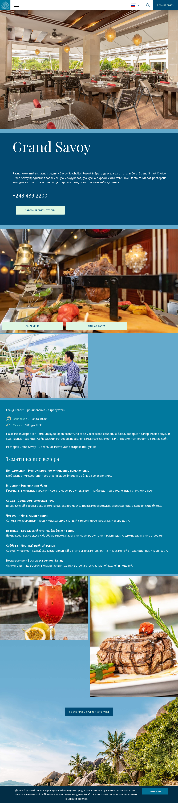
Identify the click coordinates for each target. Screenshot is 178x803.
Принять (155, 791)
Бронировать (165, 5)
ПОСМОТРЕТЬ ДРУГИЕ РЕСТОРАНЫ (89, 712)
